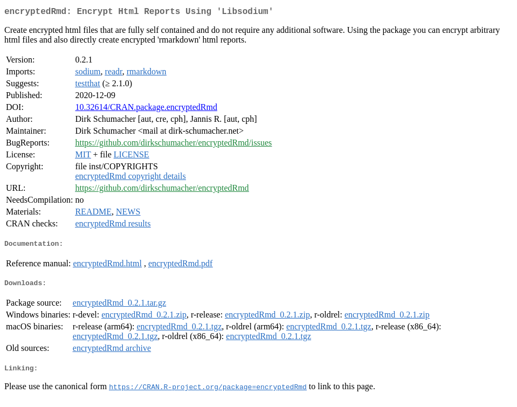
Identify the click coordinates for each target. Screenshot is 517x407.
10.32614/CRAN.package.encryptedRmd (146, 109)
